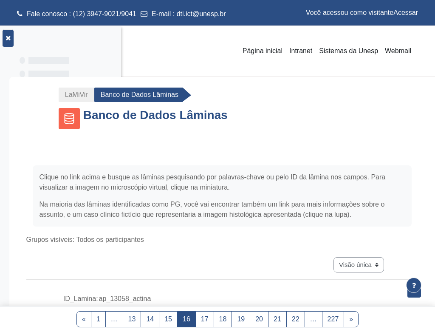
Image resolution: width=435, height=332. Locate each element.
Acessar (405, 12)
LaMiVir (158, 94)
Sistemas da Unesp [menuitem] (348, 50)
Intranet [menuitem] (300, 50)
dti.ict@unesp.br (201, 13)
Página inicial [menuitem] (262, 50)
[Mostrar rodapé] (413, 285)
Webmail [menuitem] (398, 50)
